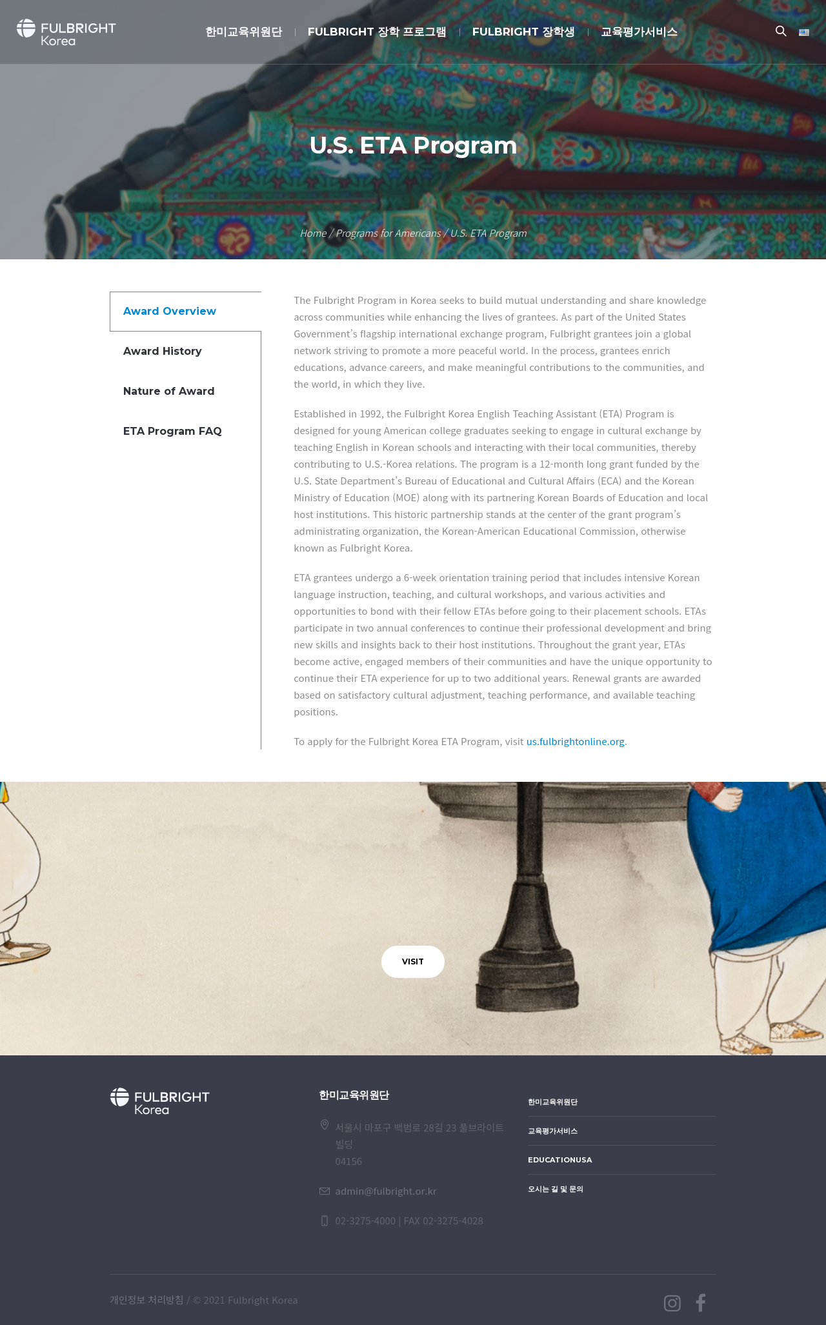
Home (312, 232)
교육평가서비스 (553, 1130)
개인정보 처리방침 (147, 1299)
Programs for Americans (388, 232)
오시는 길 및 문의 (555, 1188)
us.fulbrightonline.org (576, 741)
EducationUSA (560, 1159)
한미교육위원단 (553, 1101)
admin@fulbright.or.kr (385, 1190)
